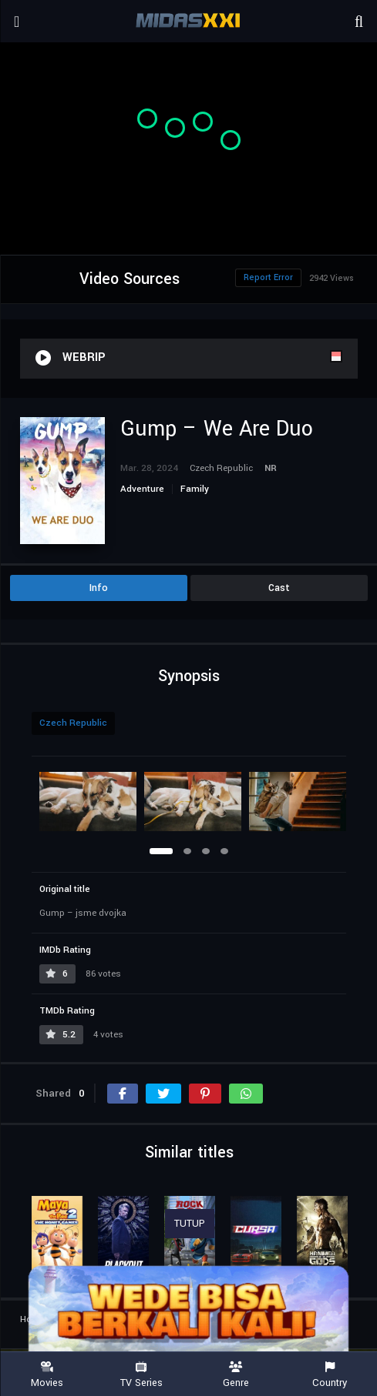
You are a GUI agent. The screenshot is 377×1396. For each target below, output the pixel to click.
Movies (47, 1374)
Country (330, 1374)
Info (98, 588)
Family (194, 489)
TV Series (141, 1374)
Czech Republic (73, 723)
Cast (279, 588)
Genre (236, 1374)
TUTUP (189, 1224)
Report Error (268, 277)
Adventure (142, 489)
